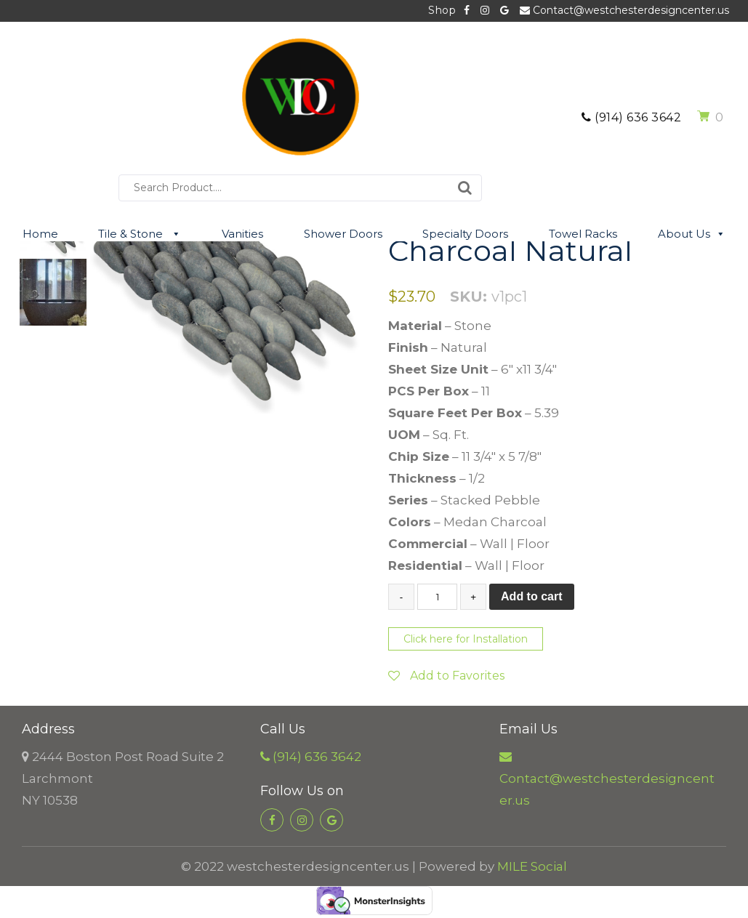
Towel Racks (583, 234)
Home (40, 234)
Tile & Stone (139, 234)
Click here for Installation (465, 638)
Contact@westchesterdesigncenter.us (624, 10)
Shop (442, 10)
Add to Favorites (446, 676)
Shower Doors (343, 234)
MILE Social (532, 866)
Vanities (242, 234)
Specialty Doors (465, 234)
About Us (691, 234)
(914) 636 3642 (631, 117)
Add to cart (531, 596)
